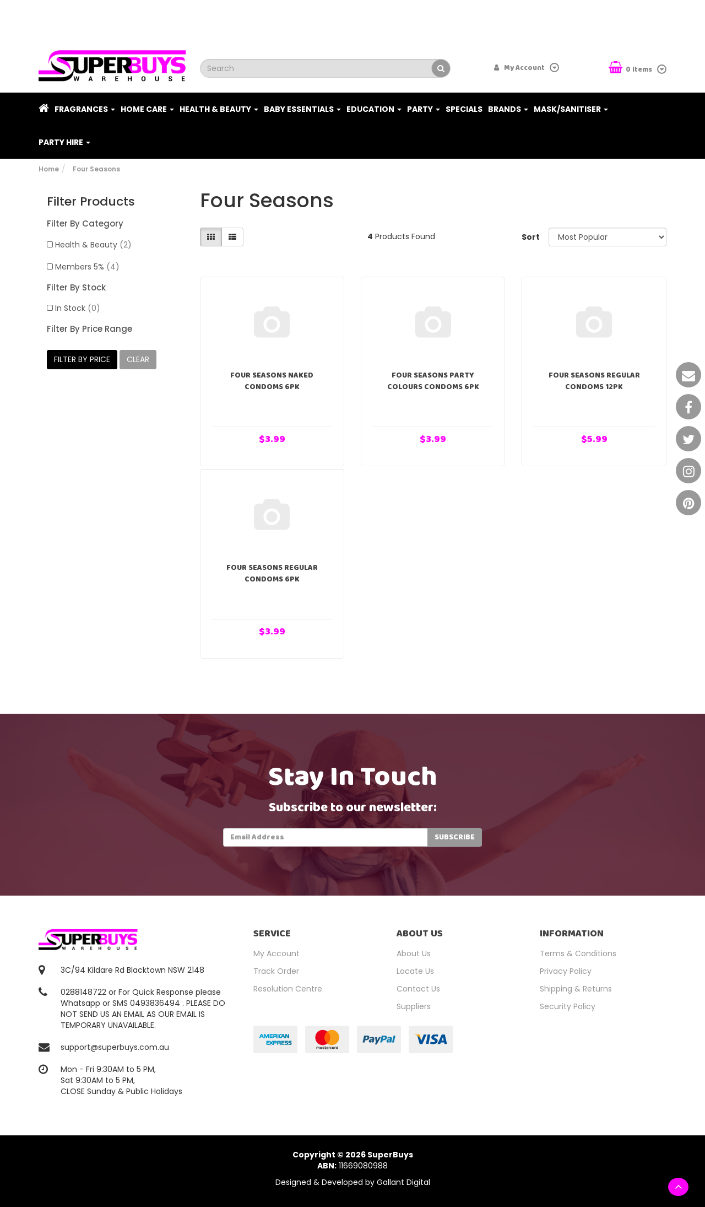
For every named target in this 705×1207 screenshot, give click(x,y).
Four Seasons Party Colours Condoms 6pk (433, 381)
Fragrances (85, 109)
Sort (531, 237)
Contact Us (418, 988)
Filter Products (91, 201)
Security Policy (567, 1006)
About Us (414, 953)
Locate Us (415, 971)
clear (138, 359)
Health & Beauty (219, 109)
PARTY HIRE (64, 142)
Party (423, 109)
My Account (276, 953)
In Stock (77, 308)
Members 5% (87, 266)
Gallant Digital (403, 1182)
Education (374, 109)
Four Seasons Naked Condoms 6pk (271, 381)
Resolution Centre (287, 988)
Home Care (147, 109)
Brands (508, 109)
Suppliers (414, 1006)
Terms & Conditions (578, 953)
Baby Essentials (302, 109)
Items (631, 68)
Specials (464, 109)
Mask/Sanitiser (571, 109)
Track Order (276, 971)
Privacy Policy (566, 971)
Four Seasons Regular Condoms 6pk (272, 573)
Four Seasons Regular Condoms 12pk (594, 381)
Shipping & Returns (576, 988)
